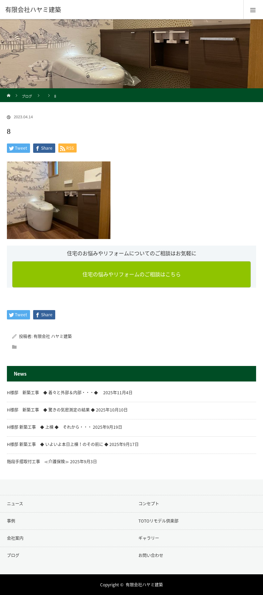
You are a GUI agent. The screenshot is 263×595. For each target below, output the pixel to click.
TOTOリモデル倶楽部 (158, 521)
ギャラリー (148, 538)
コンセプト (148, 503)
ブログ (27, 96)
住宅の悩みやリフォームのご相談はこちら (131, 274)
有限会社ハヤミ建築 (144, 585)
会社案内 (15, 538)
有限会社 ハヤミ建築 (52, 336)
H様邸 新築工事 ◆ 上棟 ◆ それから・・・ (49, 427)
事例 (11, 521)
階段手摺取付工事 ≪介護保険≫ (38, 461)
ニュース (15, 503)
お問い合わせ (150, 555)
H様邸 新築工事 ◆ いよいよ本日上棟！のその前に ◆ (57, 444)
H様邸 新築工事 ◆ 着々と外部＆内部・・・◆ (54, 392)
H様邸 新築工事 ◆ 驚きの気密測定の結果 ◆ (51, 410)
